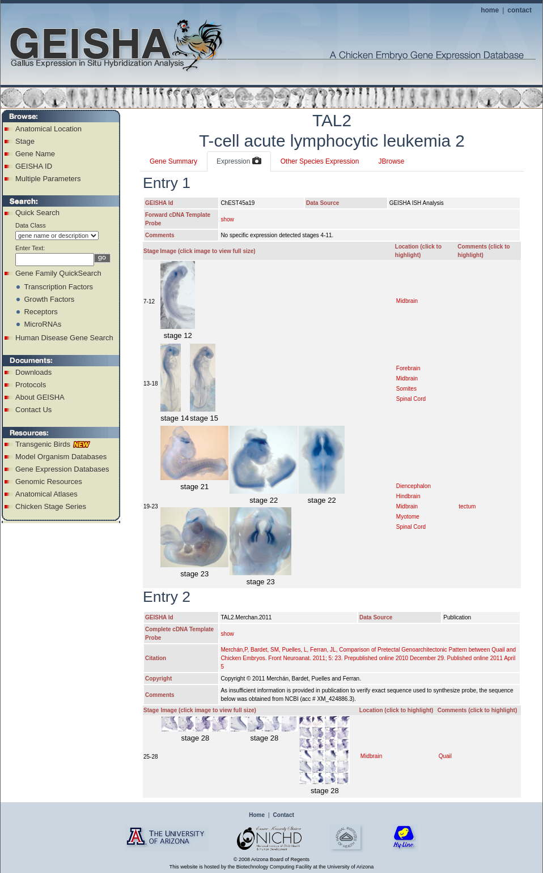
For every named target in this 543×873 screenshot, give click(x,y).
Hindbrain (408, 496)
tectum (467, 506)
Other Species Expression (320, 161)
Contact (283, 815)
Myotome (407, 516)
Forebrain (408, 368)
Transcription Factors (58, 287)
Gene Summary (173, 161)
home (490, 10)
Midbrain (407, 301)
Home (257, 815)
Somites (406, 389)
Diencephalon (413, 486)
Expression (239, 161)
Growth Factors (49, 299)
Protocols (30, 384)
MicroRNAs (42, 324)
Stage (25, 141)
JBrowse (391, 161)
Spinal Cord (411, 399)
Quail (445, 756)
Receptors (40, 311)
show (227, 219)
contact (519, 10)
